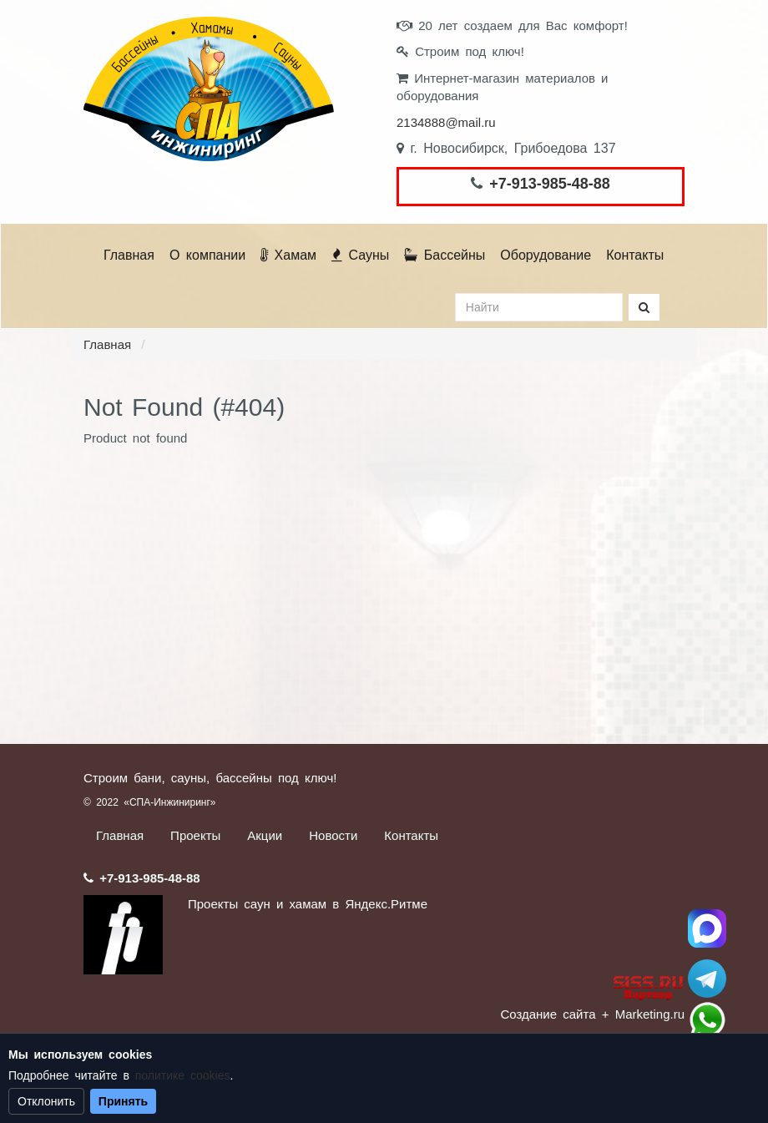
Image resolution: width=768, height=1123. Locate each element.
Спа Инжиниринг (707, 928)
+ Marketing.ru (643, 1014)
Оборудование (545, 255)
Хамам (288, 255)
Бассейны (444, 255)
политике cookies (182, 1075)
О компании (207, 255)
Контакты (635, 255)
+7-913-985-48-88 (549, 183)
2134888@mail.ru (446, 122)
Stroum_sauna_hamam (707, 978)
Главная (129, 255)
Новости (333, 835)
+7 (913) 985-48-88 (707, 1020)
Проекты (195, 835)
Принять (123, 1101)
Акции (264, 835)
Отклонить (46, 1101)
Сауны (360, 255)
